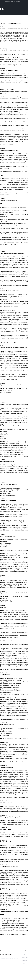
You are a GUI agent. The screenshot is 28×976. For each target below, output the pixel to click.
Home (23, 954)
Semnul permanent (4, 33)
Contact (24, 963)
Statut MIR (25, 957)
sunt (23, 40)
